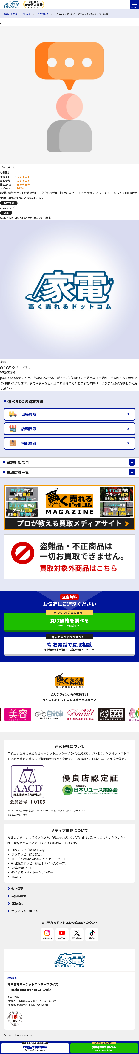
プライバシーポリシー (26, 911)
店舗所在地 (18, 896)
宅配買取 (22, 443)
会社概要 (17, 888)
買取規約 (17, 903)
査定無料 (69, 597)
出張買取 (22, 414)
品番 (6, 213)
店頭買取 (22, 428)
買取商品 (9, 203)
